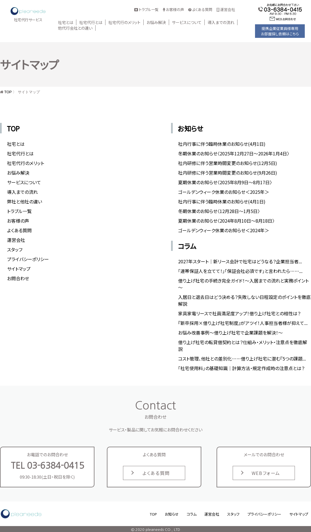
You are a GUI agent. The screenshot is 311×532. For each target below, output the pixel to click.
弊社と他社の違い (24, 201)
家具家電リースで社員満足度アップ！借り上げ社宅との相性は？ (239, 313)
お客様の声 (173, 9)
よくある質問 (200, 9)
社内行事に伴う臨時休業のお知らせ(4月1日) (221, 143)
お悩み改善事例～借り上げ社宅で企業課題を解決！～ (230, 332)
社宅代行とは (90, 22)
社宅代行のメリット (124, 22)
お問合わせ (18, 278)
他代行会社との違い (75, 28)
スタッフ (14, 249)
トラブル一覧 (146, 9)
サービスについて (187, 22)
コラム (187, 246)
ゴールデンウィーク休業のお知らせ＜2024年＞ (223, 230)
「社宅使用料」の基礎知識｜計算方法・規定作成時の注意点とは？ (241, 368)
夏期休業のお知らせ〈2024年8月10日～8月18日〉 (226, 220)
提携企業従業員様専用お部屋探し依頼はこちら (280, 31)
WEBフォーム (266, 473)
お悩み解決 (156, 22)
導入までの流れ (221, 22)
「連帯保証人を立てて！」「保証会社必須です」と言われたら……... (240, 271)
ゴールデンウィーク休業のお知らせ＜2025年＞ (223, 191)
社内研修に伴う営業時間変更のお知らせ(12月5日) (227, 163)
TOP (8, 92)
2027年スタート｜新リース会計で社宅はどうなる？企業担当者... (240, 261)
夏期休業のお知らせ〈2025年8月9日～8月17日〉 (225, 182)
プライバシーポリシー (28, 259)
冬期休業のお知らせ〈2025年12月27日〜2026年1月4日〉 (233, 153)
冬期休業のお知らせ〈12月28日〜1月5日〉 (219, 211)
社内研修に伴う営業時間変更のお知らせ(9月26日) (227, 172)
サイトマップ (19, 268)
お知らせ (190, 128)
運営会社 (226, 9)
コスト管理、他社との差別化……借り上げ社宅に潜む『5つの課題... (242, 358)
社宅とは (65, 22)
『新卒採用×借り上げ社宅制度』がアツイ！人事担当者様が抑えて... (243, 323)
